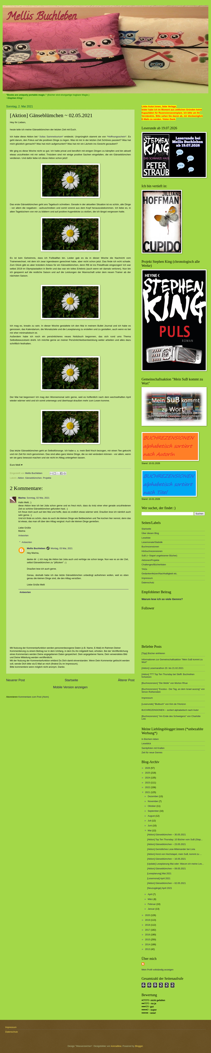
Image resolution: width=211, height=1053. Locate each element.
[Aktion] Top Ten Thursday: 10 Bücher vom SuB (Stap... (175, 839)
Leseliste (146, 537)
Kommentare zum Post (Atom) (33, 696)
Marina (22, 497)
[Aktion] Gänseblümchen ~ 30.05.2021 (166, 834)
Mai (150, 830)
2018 (148, 925)
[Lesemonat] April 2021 (158, 878)
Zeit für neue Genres (152, 752)
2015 (148, 939)
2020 (148, 915)
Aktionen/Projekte (150, 560)
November (153, 801)
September (153, 811)
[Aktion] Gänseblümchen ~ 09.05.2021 (166, 868)
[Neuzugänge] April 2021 (159, 888)
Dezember (153, 796)
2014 (148, 944)
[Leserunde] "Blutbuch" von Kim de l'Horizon (164, 704)
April (150, 894)
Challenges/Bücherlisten (154, 564)
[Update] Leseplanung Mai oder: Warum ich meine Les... (175, 863)
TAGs (144, 569)
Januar (151, 909)
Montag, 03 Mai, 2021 (62, 548)
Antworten (23, 535)
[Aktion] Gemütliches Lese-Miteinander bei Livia (171, 849)
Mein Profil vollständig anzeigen (157, 969)
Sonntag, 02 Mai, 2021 (38, 497)
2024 (148, 777)
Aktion (21, 478)
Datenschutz (148, 582)
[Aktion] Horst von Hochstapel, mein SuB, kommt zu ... (174, 854)
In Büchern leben (150, 739)
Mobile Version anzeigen (70, 687)
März (150, 899)
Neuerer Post (15, 680)
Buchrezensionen (150, 546)
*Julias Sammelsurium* (51, 136)
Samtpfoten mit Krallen (153, 748)
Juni (150, 825)
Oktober (152, 806)
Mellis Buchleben (41, 17)
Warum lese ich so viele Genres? (162, 599)
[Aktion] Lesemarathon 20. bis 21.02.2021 (162, 668)
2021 (148, 792)
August (151, 816)
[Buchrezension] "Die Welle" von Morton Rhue (165, 683)
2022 (148, 787)
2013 (148, 949)
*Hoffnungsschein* (116, 136)
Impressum (147, 578)
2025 (148, 772)
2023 (148, 782)
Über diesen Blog (150, 533)
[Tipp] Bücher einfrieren (153, 653)
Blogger (139, 1046)
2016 (148, 934)
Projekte (47, 478)
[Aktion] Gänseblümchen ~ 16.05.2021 (166, 859)
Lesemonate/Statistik (152, 542)
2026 (148, 768)
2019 (148, 920)
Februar (152, 904)
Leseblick (146, 743)
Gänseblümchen (33, 478)
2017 (148, 929)
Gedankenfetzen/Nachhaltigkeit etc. (159, 573)
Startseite (71, 680)
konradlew (116, 1046)
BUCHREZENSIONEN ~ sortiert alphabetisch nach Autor (170, 710)
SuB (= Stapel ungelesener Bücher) (159, 555)
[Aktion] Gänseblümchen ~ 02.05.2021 (166, 883)
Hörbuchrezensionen (152, 551)
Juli (150, 820)
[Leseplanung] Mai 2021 (159, 873)
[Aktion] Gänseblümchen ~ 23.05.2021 (166, 844)
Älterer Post (126, 680)
